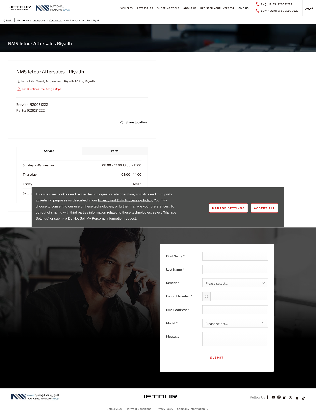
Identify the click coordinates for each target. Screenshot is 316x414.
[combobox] (235, 282)
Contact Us (55, 20)
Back (8, 20)
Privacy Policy (164, 408)
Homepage (39, 20)
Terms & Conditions (139, 408)
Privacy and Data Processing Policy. (125, 200)
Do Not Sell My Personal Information (96, 218)
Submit (216, 357)
